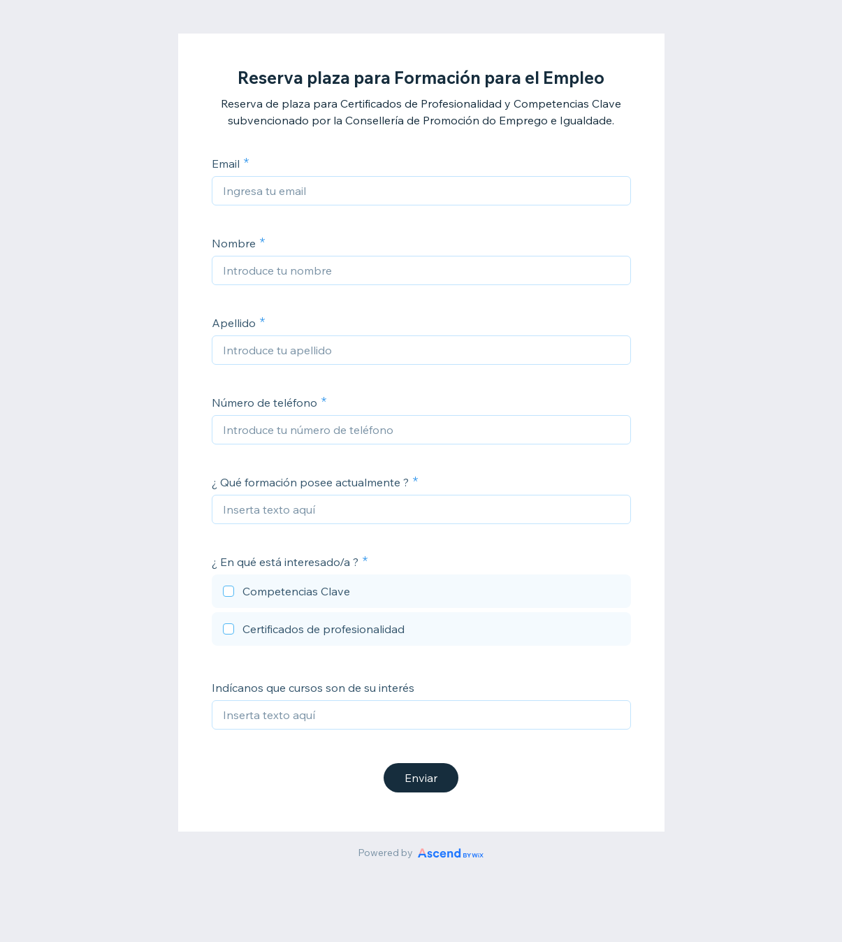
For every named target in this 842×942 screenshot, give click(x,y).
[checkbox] (421, 593)
